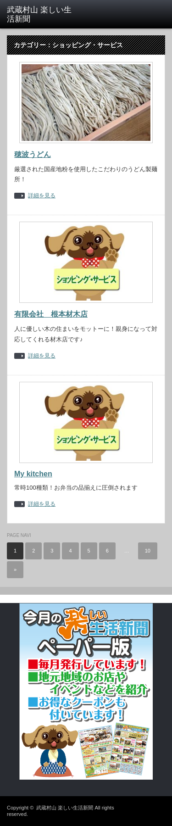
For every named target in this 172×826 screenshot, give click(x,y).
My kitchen (33, 474)
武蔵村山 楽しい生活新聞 (64, 807)
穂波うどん (32, 154)
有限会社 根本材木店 (51, 314)
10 (147, 550)
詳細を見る (41, 196)
